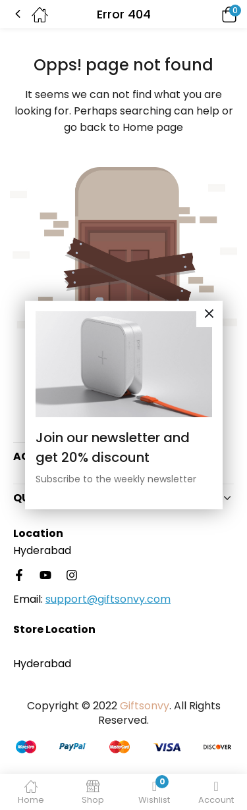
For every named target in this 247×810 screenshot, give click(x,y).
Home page (153, 127)
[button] (210, 14)
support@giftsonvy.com (108, 599)
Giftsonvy (144, 705)
